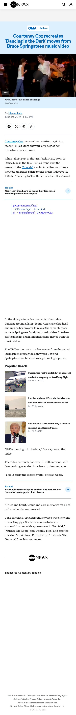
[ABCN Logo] (19, 4)
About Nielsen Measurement (31, 702)
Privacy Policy (33, 695)
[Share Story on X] (16, 126)
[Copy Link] (31, 126)
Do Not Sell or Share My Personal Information (31, 706)
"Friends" (27, 167)
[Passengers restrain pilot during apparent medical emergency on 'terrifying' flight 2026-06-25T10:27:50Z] (38, 381)
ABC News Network (16, 695)
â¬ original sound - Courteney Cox (33, 212)
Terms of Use (51, 702)
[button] (6, 4)
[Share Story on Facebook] (9, 126)
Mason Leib (15, 113)
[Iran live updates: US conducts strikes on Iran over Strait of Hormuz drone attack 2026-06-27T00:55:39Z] (38, 406)
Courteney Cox (14, 141)
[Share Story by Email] (23, 126)
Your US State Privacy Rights (54, 695)
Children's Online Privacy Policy (27, 699)
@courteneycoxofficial (25, 205)
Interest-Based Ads (52, 699)
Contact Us (59, 706)
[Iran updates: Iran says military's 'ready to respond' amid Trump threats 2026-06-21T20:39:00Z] (38, 432)
